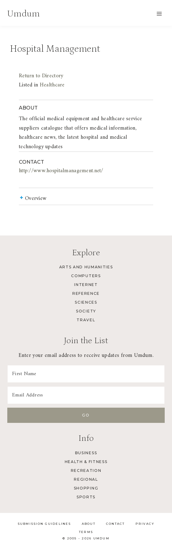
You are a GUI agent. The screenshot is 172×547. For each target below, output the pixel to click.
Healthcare (52, 85)
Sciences (86, 302)
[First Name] (86, 374)
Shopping (86, 488)
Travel (86, 320)
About (88, 524)
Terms (86, 532)
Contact (115, 524)
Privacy (145, 524)
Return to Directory (41, 76)
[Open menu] (159, 13)
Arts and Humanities (86, 267)
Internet (86, 284)
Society (86, 311)
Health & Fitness (86, 461)
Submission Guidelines (44, 524)
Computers (86, 276)
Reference (86, 293)
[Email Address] (86, 395)
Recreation (86, 470)
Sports (86, 497)
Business (86, 453)
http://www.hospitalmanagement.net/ (61, 171)
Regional (86, 479)
